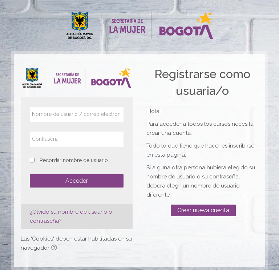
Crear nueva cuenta (203, 210)
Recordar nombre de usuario (74, 160)
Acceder (76, 180)
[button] (55, 248)
